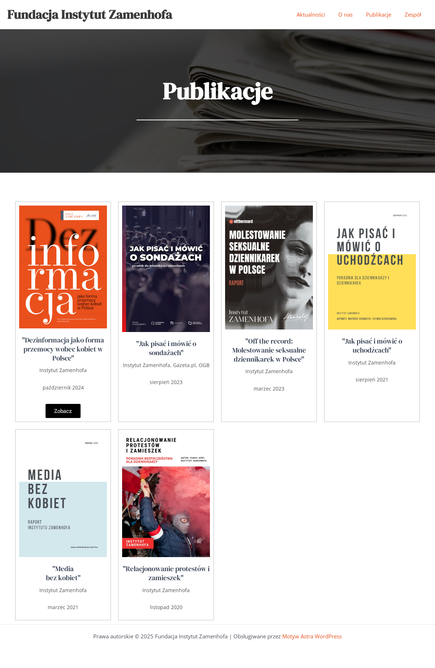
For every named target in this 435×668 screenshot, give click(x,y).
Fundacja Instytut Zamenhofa (89, 14)
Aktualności (319, 14)
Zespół (414, 14)
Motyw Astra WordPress (312, 636)
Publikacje (382, 14)
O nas (351, 14)
